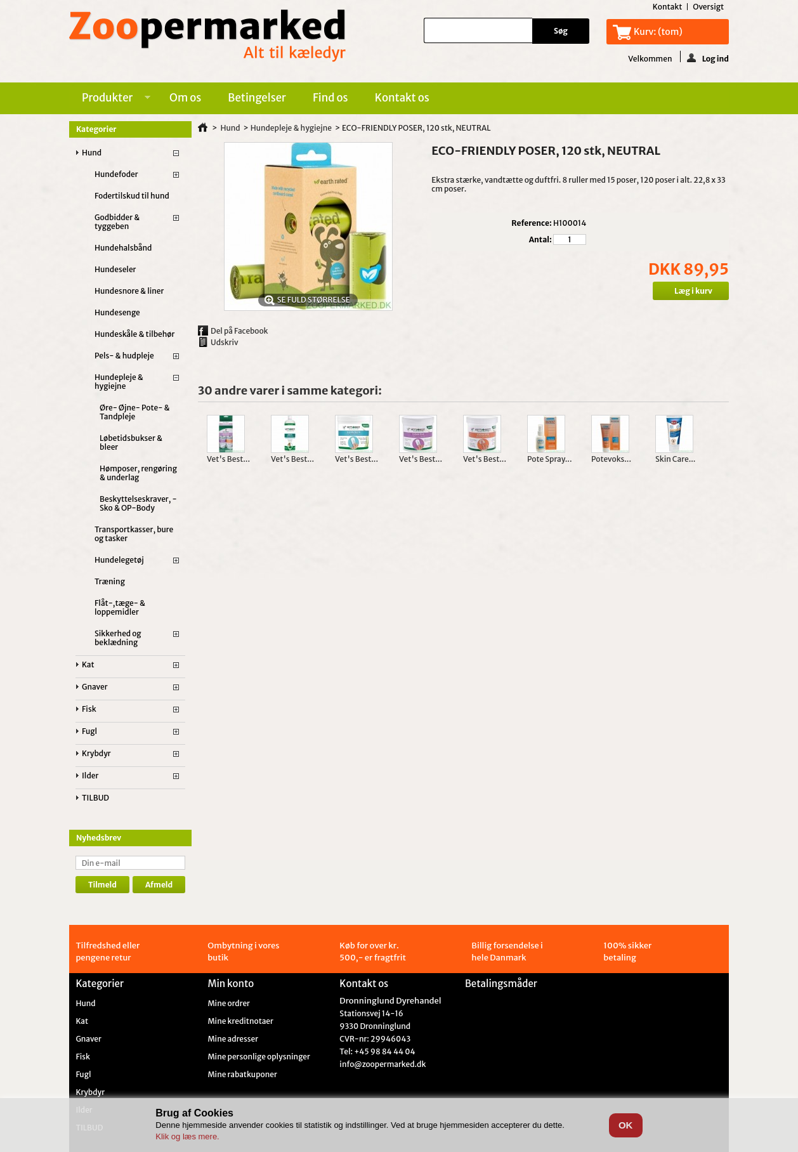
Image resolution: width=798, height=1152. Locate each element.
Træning (110, 581)
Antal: (540, 239)
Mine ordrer (228, 1003)
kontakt (667, 6)
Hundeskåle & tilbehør (134, 334)
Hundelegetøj (119, 560)
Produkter (109, 99)
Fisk (89, 709)
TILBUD (95, 797)
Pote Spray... (549, 459)
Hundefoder (116, 174)
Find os (330, 98)
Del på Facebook (239, 331)
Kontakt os (402, 98)
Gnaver (95, 686)
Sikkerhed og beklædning (118, 638)
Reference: (531, 223)
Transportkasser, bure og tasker (134, 534)
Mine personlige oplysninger (258, 1056)
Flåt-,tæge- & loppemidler (120, 607)
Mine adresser (232, 1039)
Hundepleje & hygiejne (119, 381)
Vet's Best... (228, 459)
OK (625, 1125)
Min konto (230, 984)
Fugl (89, 731)
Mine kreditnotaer (240, 1021)
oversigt (708, 6)
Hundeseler (115, 269)
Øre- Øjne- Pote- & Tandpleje (135, 412)
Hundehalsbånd (123, 247)
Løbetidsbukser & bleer (131, 442)
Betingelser (257, 98)
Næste (716, 439)
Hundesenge (117, 312)
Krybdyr (96, 753)
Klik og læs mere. (187, 1136)
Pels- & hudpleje (124, 355)
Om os (185, 98)
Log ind (708, 57)
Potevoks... (611, 459)
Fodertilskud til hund (132, 195)
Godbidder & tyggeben (117, 222)
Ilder (90, 775)
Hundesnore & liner (129, 291)
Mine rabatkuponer (242, 1074)
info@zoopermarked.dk (382, 1064)
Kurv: (658, 31)
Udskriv (225, 342)
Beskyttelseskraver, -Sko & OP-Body (138, 503)
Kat (88, 664)
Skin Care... (675, 459)
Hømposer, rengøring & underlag (138, 473)
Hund (91, 152)
